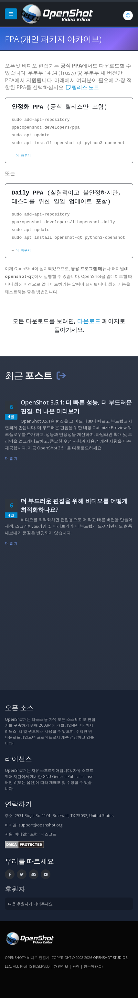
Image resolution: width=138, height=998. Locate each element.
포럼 (34, 833)
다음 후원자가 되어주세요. (31, 903)
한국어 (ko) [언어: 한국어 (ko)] (93, 966)
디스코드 (48, 833)
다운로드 (89, 321)
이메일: (21, 833)
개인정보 (61, 966)
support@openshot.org (40, 824)
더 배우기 (23, 155)
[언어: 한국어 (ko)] (128, 15)
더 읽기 (11, 458)
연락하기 (18, 803)
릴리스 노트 (82, 87)
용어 (76, 966)
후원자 (15, 888)
